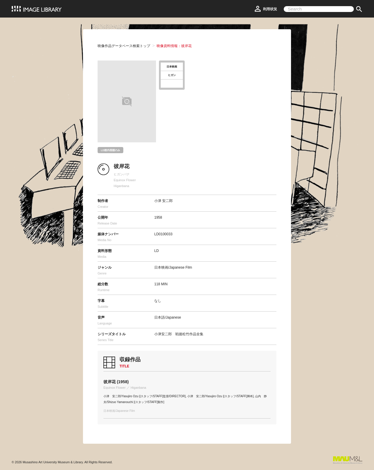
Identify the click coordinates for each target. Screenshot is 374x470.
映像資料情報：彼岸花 (174, 46)
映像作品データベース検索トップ (124, 46)
